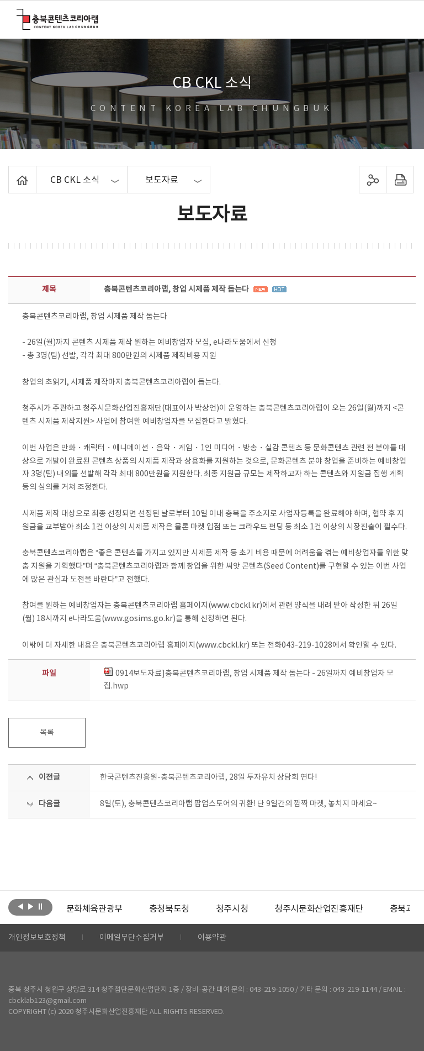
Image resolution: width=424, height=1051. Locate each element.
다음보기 (30, 906)
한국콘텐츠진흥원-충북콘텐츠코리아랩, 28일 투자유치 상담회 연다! (208, 777)
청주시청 (232, 909)
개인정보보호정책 (37, 937)
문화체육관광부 (94, 909)
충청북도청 (169, 909)
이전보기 (21, 906)
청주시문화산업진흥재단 (318, 909)
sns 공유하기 (372, 179)
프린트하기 (399, 179)
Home (11, 172)
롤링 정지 (40, 906)
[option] (94, 909)
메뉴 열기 (400, 19)
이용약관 (212, 937)
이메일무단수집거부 (131, 937)
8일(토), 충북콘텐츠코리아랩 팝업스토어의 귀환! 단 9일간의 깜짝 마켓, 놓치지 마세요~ (238, 804)
